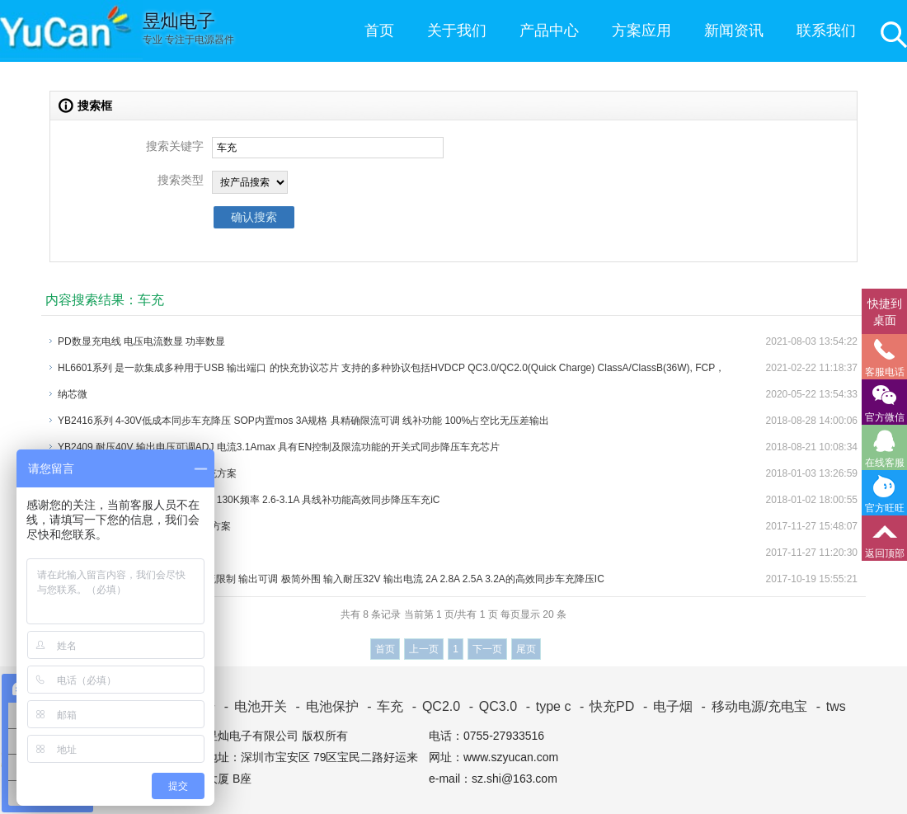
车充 (382, 706)
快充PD (604, 706)
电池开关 (253, 706)
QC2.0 (434, 706)
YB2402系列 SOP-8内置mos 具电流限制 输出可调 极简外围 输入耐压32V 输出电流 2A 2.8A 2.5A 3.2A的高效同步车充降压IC (331, 579)
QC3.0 (490, 706)
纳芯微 (72, 394)
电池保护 (323, 706)
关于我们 (456, 30)
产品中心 (549, 30)
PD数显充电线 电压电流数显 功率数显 (141, 341)
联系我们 (826, 30)
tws (827, 706)
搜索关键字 (175, 146)
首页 (379, 30)
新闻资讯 (734, 30)
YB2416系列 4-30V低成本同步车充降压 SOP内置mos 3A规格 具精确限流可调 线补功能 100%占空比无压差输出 (303, 420)
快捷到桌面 (884, 312)
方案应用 (641, 30)
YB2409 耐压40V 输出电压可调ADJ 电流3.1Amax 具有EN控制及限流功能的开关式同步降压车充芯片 (279, 447)
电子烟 (665, 706)
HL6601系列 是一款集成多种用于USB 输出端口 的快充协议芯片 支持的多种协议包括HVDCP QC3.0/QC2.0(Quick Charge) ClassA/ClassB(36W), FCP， (391, 368)
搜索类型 (180, 179)
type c (545, 706)
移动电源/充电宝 (751, 706)
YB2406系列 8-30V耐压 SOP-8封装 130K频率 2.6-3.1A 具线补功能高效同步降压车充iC (248, 500)
